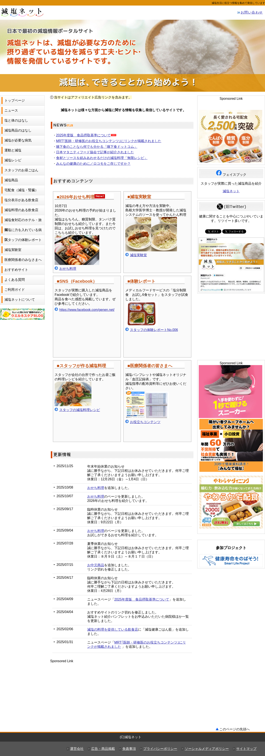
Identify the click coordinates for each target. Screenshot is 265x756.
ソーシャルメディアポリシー (207, 748)
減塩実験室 (138, 255)
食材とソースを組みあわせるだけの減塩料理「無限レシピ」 (102, 158)
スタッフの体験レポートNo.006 (154, 330)
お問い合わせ (252, 12)
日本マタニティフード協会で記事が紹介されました (95, 152)
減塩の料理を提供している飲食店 (112, 629)
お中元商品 (95, 565)
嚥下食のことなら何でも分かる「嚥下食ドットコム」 (96, 146)
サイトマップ (246, 748)
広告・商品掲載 (103, 748)
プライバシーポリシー (160, 748)
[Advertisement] (122, 692)
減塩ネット (31, 12)
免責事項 (129, 748)
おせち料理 (65, 268)
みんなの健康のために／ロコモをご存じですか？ (93, 163)
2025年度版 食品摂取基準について (83, 135)
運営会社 (77, 748)
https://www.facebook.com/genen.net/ (86, 310)
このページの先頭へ (234, 729)
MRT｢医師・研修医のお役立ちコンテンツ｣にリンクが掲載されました (108, 141)
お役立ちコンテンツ (145, 422)
